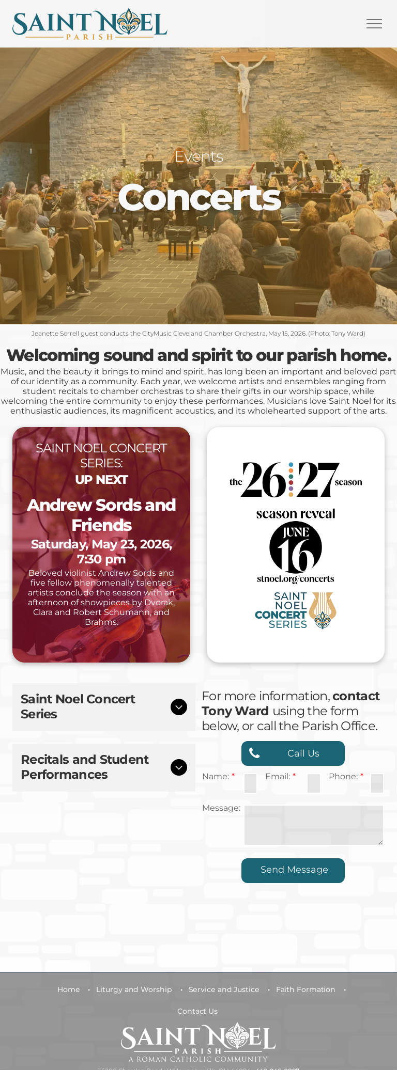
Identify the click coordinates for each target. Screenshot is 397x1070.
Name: (215, 776)
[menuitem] (70, 989)
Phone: (343, 776)
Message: (221, 808)
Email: (277, 776)
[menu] (374, 23)
